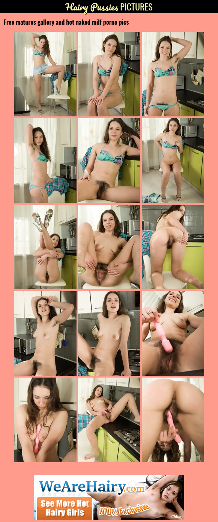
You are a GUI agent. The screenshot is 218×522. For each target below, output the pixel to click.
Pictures (108, 6)
